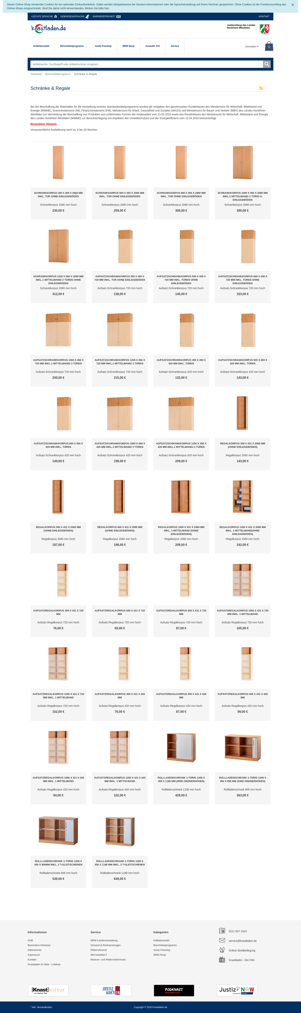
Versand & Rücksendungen (105, 945)
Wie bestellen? (98, 954)
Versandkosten (44, 1007)
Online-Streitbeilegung (242, 950)
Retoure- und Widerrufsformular (108, 959)
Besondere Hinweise (39, 945)
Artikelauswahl (41, 46)
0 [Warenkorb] (269, 46)
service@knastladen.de (243, 940)
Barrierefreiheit (104, 16)
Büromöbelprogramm (72, 46)
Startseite (36, 74)
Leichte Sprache (42, 16)
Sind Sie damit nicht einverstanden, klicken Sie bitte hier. (76, 8)
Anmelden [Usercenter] (251, 46)
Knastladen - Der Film (242, 960)
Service (175, 46)
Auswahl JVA (153, 46)
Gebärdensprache (72, 16)
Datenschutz (34, 950)
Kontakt (264, 16)
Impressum (34, 954)
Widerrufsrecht (98, 950)
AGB (30, 940)
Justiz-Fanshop (103, 46)
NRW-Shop (128, 46)
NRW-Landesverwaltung (103, 940)
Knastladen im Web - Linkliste (44, 964)
